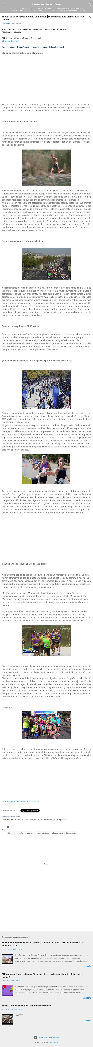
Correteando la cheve (8, 810)
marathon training (42, 833)
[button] (89, 17)
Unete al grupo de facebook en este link (21, 801)
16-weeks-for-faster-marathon (20, 833)
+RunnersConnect (10, 41)
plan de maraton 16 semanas (64, 833)
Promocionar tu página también (11, 816)
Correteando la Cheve (46, 4)
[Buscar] (89, 5)
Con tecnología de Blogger (46, 1037)
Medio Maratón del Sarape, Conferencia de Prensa (26, 1005)
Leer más (87, 966)
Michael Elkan (53, 1042)
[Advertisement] (20, 78)
